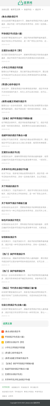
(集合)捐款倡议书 (12, 331)
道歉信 (4, 396)
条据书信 (27, 10)
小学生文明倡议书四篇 (15, 347)
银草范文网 (15, 10)
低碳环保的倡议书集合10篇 (17, 369)
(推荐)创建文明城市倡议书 (16, 358)
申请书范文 (39, 392)
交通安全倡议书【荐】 (15, 342)
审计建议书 (34, 387)
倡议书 (38, 10)
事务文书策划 (29, 392)
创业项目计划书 (7, 392)
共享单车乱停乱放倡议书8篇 (17, 379)
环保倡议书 (25, 387)
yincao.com (29, 403)
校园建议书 (16, 387)
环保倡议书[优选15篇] (14, 337)
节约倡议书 (19, 392)
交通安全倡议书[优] (13, 374)
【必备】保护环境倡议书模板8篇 (19, 363)
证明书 (10, 396)
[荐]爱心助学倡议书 (13, 353)
